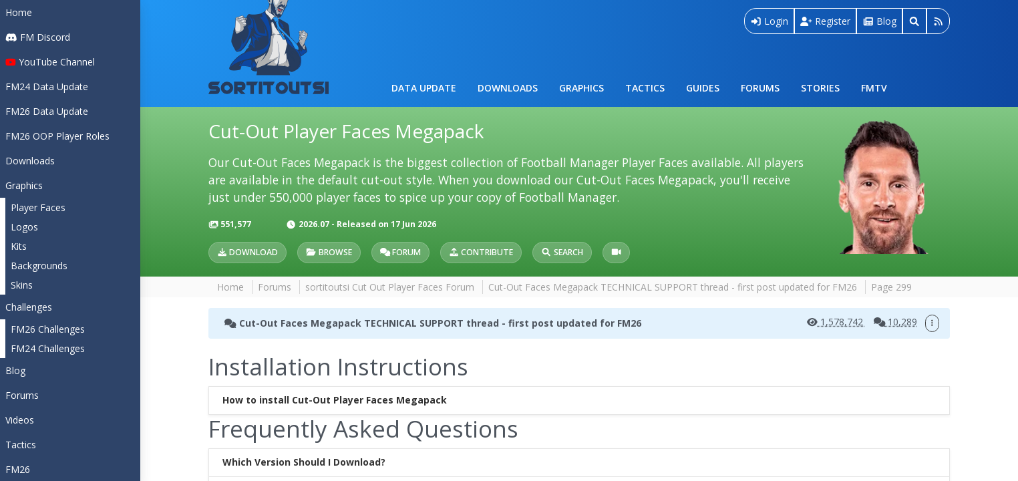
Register (825, 21)
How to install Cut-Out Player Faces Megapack (334, 400)
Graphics (581, 88)
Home (18, 12)
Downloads (508, 88)
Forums (760, 88)
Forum (400, 252)
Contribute (481, 252)
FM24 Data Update (46, 86)
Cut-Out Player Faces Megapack (346, 131)
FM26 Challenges (48, 329)
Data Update (423, 88)
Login (769, 21)
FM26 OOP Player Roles (57, 136)
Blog (15, 370)
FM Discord (37, 37)
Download (247, 252)
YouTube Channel (50, 61)
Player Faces (38, 207)
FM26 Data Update (46, 111)
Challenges (28, 307)
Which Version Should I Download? (303, 462)
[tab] (579, 400)
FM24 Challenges (48, 348)
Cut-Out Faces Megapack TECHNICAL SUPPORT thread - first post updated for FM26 (672, 287)
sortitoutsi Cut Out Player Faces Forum (389, 287)
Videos (19, 420)
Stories (820, 88)
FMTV (874, 88)
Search (561, 252)
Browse (328, 252)
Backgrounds (39, 265)
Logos (24, 226)
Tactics (645, 88)
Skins (22, 285)
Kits (19, 246)
